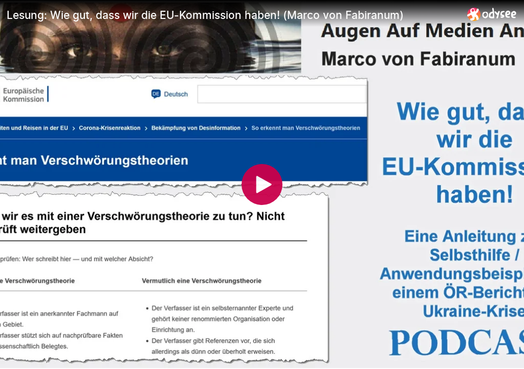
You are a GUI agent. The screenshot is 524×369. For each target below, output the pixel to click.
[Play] (262, 184)
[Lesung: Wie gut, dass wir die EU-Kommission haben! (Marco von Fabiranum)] (233, 15)
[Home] (492, 14)
